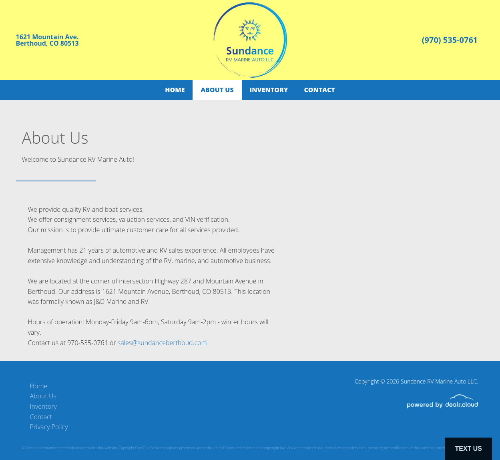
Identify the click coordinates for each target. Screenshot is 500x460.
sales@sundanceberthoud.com (162, 342)
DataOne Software (150, 447)
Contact (319, 89)
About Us (217, 89)
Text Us (468, 448)
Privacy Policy (49, 426)
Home (175, 89)
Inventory (269, 89)
